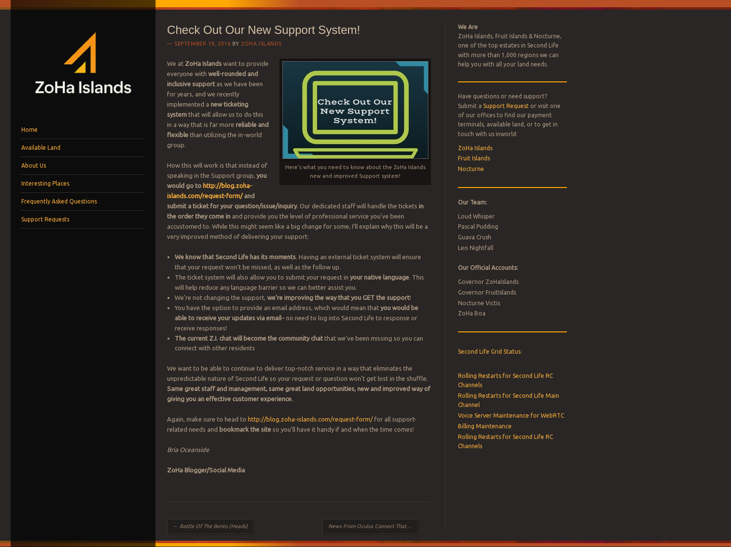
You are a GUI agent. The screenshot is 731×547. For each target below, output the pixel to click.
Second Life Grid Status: (490, 351)
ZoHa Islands (261, 44)
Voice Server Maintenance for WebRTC (511, 415)
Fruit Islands (474, 158)
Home (29, 129)
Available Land (41, 147)
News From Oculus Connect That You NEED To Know (373, 526)
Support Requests (45, 219)
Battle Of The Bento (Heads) (210, 526)
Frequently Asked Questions (59, 201)
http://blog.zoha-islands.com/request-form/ (310, 419)
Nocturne (471, 169)
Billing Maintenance (485, 426)
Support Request (506, 106)
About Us (33, 165)
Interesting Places (45, 183)
